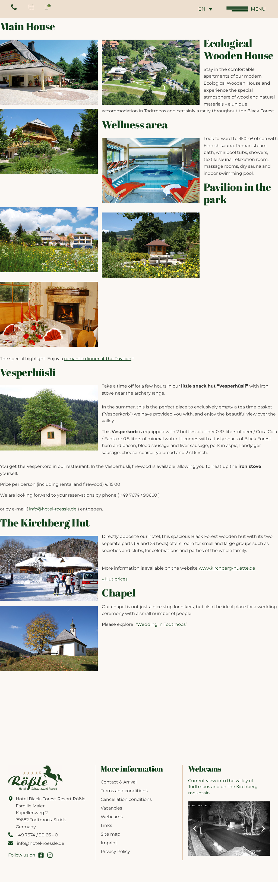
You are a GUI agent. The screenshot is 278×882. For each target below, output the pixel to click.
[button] (195, 828)
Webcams (112, 816)
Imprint (109, 842)
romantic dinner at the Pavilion (97, 358)
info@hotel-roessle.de (53, 509)
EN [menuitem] (200, 9)
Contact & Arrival (119, 782)
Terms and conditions (124, 790)
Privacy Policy (115, 851)
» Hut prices (115, 579)
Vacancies (111, 808)
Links (106, 825)
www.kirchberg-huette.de (227, 568)
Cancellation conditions (126, 799)
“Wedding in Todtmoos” (161, 624)
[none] (204, 9)
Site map (110, 834)
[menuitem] (204, 9)
